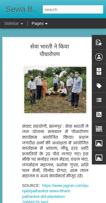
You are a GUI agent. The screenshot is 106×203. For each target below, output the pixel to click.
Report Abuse (87, 200)
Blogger (71, 200)
